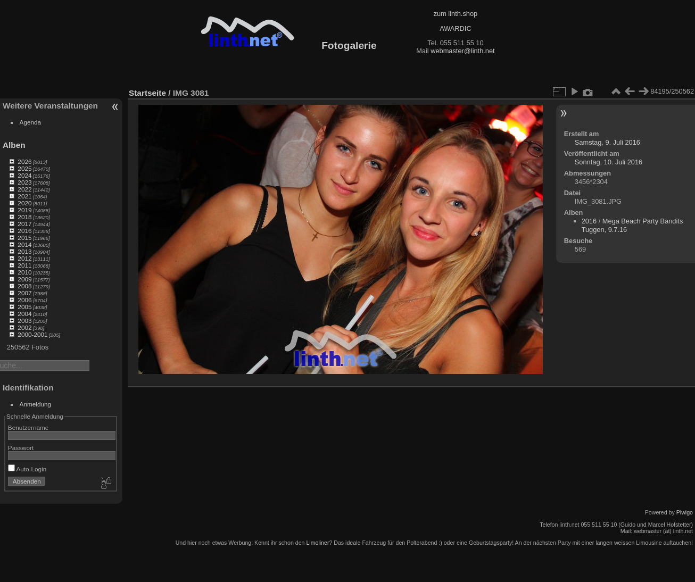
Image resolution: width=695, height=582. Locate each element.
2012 (24, 258)
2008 (24, 285)
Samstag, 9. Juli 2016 (607, 142)
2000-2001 (32, 334)
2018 (24, 216)
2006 (24, 299)
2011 (24, 265)
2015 (24, 237)
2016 (24, 230)
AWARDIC (455, 28)
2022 (24, 189)
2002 (24, 327)
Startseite (147, 92)
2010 (24, 272)
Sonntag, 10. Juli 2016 (608, 162)
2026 (24, 161)
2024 (24, 175)
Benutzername (28, 427)
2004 (24, 313)
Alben (14, 144)
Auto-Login (27, 468)
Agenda (31, 122)
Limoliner (317, 542)
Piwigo (684, 512)
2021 (24, 196)
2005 (24, 306)
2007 (24, 292)
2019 (24, 209)
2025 (24, 168)
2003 (24, 320)
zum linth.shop (456, 14)
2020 (24, 202)
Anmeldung (36, 404)
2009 (24, 279)
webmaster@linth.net (462, 51)
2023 (24, 182)
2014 (24, 244)
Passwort (21, 447)
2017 (24, 223)
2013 (24, 251)
